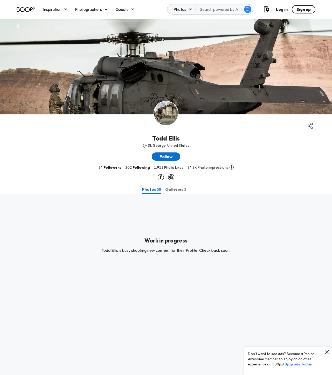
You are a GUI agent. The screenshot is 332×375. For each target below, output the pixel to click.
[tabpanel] (166, 284)
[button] (166, 156)
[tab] (151, 189)
